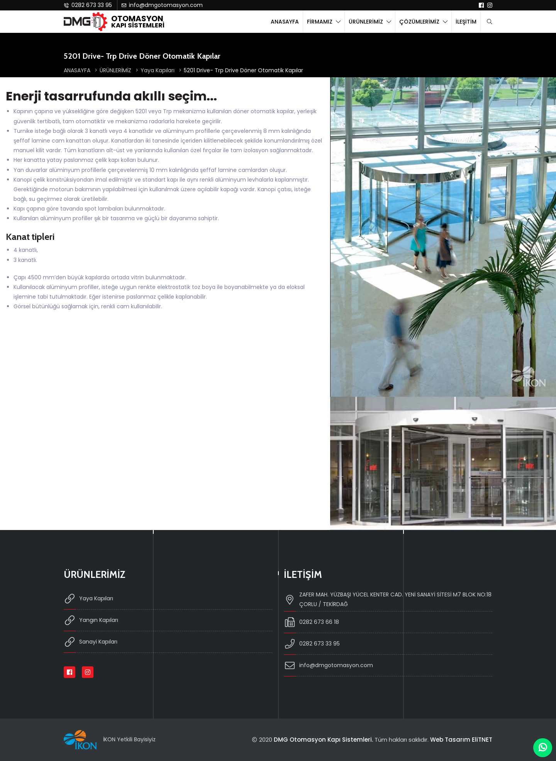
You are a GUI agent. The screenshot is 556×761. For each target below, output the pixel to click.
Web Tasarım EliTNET (461, 740)
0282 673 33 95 (88, 5)
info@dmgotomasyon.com (162, 5)
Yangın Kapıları (91, 620)
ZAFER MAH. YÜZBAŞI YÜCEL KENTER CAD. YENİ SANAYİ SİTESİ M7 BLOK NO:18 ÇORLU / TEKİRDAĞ (388, 599)
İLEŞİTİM (466, 21)
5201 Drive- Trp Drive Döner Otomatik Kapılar (243, 70)
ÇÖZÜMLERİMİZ (420, 21)
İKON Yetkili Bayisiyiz (129, 739)
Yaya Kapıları (161, 70)
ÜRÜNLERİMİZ (367, 21)
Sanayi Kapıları (90, 642)
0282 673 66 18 (311, 622)
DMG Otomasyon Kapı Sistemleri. (323, 740)
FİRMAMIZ (320, 21)
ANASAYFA (285, 21)
